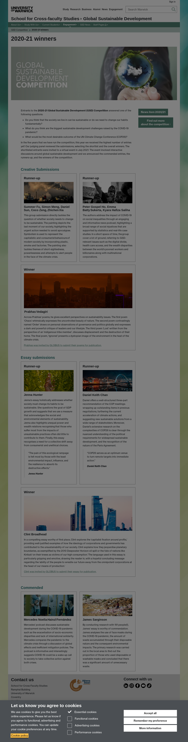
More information (150, 728)
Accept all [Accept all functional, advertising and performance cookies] (150, 713)
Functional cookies (82, 719)
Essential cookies (81, 712)
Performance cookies (84, 732)
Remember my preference (150, 720)
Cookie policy (19, 735)
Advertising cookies (83, 725)
